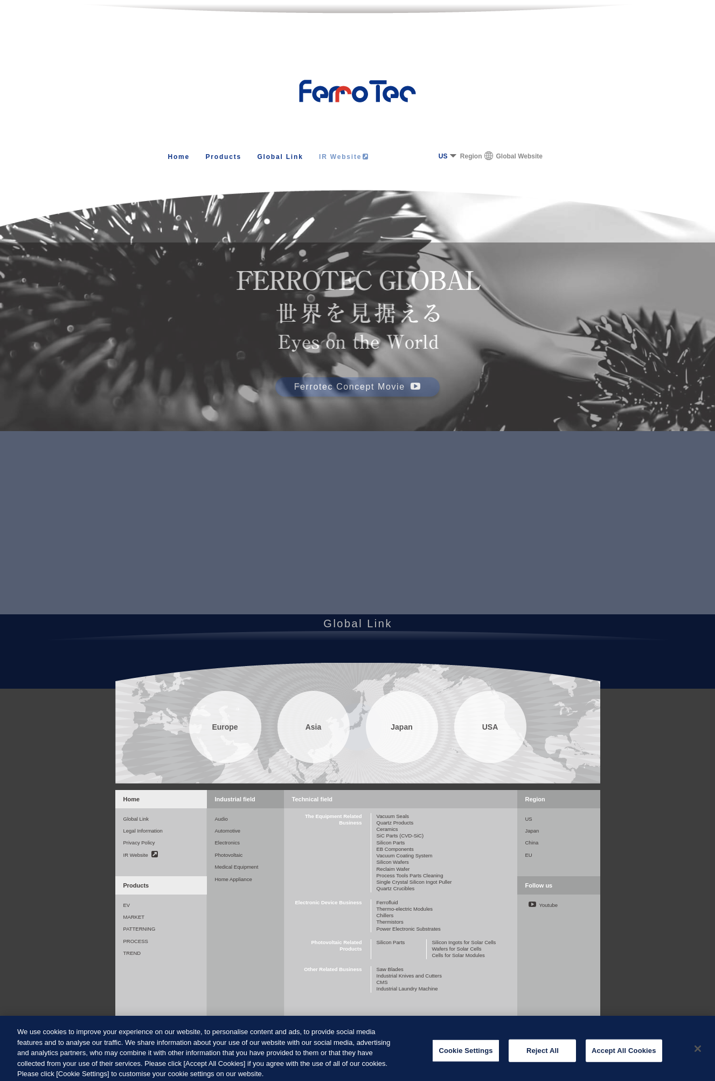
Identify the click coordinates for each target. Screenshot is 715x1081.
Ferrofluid (387, 902)
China (532, 843)
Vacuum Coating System (405, 855)
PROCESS (135, 941)
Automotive (228, 831)
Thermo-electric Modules (405, 909)
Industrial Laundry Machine (407, 989)
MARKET (134, 917)
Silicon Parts (391, 843)
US (443, 156)
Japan (532, 831)
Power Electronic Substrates (409, 929)
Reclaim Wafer (393, 869)
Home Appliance (233, 879)
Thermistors (390, 922)
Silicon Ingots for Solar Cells (464, 942)
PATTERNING (139, 929)
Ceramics (387, 829)
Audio (221, 819)
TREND (132, 953)
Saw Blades (390, 969)
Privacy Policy (139, 843)
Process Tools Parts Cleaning (410, 875)
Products (223, 157)
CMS (382, 982)
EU (528, 855)
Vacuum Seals (393, 816)
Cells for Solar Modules (458, 955)
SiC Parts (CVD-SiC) (400, 836)
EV (126, 905)
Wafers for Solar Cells (457, 949)
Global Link (280, 157)
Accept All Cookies (624, 1058)
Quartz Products (395, 823)
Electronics (227, 843)
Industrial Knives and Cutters (409, 976)
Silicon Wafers (393, 862)
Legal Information (143, 831)
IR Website (344, 157)
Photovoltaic (229, 855)
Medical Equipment (237, 867)
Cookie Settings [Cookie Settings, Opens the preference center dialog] (465, 1058)
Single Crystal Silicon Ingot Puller (414, 882)
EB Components (395, 849)
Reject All (542, 1058)
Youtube (543, 905)
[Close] (698, 1056)
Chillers (385, 915)
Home (179, 157)
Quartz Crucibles (396, 888)
